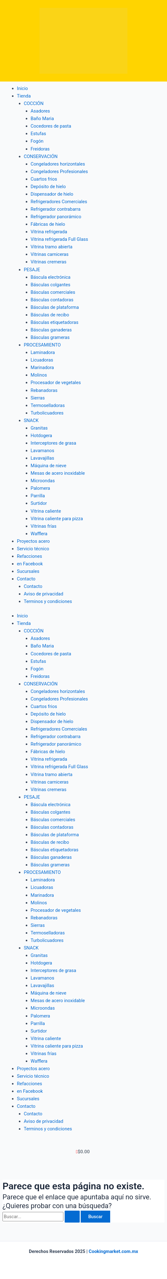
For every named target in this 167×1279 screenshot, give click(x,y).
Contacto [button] (26, 579)
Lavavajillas (42, 458)
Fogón (37, 141)
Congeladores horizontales (58, 164)
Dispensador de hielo (52, 194)
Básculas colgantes (51, 285)
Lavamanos (42, 450)
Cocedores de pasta (51, 126)
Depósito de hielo (48, 186)
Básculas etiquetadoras (54, 322)
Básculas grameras (50, 337)
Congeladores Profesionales (59, 171)
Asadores (40, 111)
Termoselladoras (48, 405)
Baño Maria (42, 118)
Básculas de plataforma (55, 307)
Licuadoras (42, 360)
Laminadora (43, 352)
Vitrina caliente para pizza (57, 518)
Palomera (40, 488)
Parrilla (38, 496)
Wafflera (39, 533)
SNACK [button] (31, 420)
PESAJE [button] (32, 269)
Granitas (39, 428)
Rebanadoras (44, 390)
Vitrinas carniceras (50, 254)
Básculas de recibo (50, 315)
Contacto (33, 586)
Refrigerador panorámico (56, 216)
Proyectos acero (33, 541)
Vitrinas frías (44, 526)
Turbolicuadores (47, 413)
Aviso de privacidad (43, 594)
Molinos (39, 375)
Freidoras (40, 149)
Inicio (22, 88)
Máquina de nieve (49, 465)
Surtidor (39, 503)
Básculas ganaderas (51, 330)
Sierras (38, 398)
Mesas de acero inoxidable (58, 473)
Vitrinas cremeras (49, 262)
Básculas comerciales (53, 292)
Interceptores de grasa (53, 443)
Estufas (38, 133)
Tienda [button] (24, 96)
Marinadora (42, 367)
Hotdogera (41, 435)
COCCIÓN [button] (34, 103)
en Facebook (30, 564)
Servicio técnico (33, 549)
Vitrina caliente (46, 511)
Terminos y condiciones (48, 601)
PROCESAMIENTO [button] (42, 345)
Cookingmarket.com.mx (113, 1251)
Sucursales (28, 571)
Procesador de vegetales (56, 382)
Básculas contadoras (52, 300)
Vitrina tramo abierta (52, 247)
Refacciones (29, 556)
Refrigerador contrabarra (56, 209)
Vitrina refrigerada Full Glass (59, 239)
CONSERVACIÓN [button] (41, 156)
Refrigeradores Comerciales (59, 201)
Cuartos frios (44, 179)
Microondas (43, 481)
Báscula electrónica (51, 277)
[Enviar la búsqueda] (72, 1217)
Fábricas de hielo (48, 224)
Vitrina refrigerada (49, 232)
